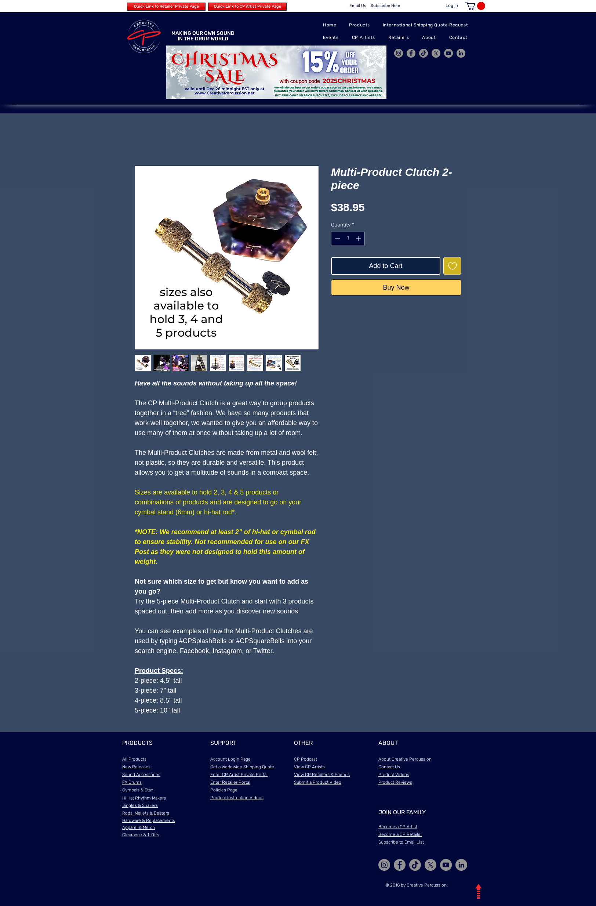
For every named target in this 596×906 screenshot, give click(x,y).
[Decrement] (336, 238)
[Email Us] (358, 6)
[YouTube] (448, 53)
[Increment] (359, 238)
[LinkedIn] (461, 53)
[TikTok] (423, 53)
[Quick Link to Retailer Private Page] (166, 7)
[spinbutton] (348, 238)
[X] (436, 53)
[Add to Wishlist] (452, 266)
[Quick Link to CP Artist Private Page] (247, 7)
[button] (475, 6)
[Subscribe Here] (385, 6)
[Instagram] (398, 53)
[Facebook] (411, 53)
